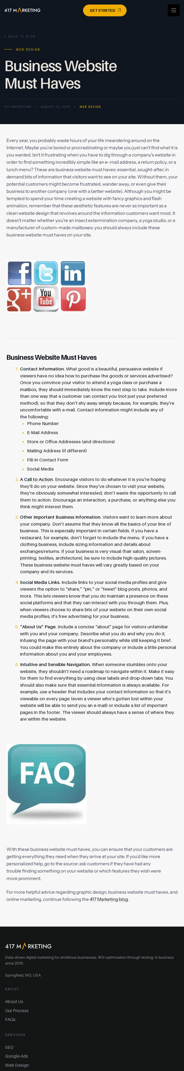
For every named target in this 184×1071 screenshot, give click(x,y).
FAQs (10, 1019)
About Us (14, 1001)
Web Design (90, 107)
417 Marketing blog (109, 899)
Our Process (17, 1010)
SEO (9, 1047)
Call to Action (38, 479)
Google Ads (16, 1056)
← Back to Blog (20, 36)
